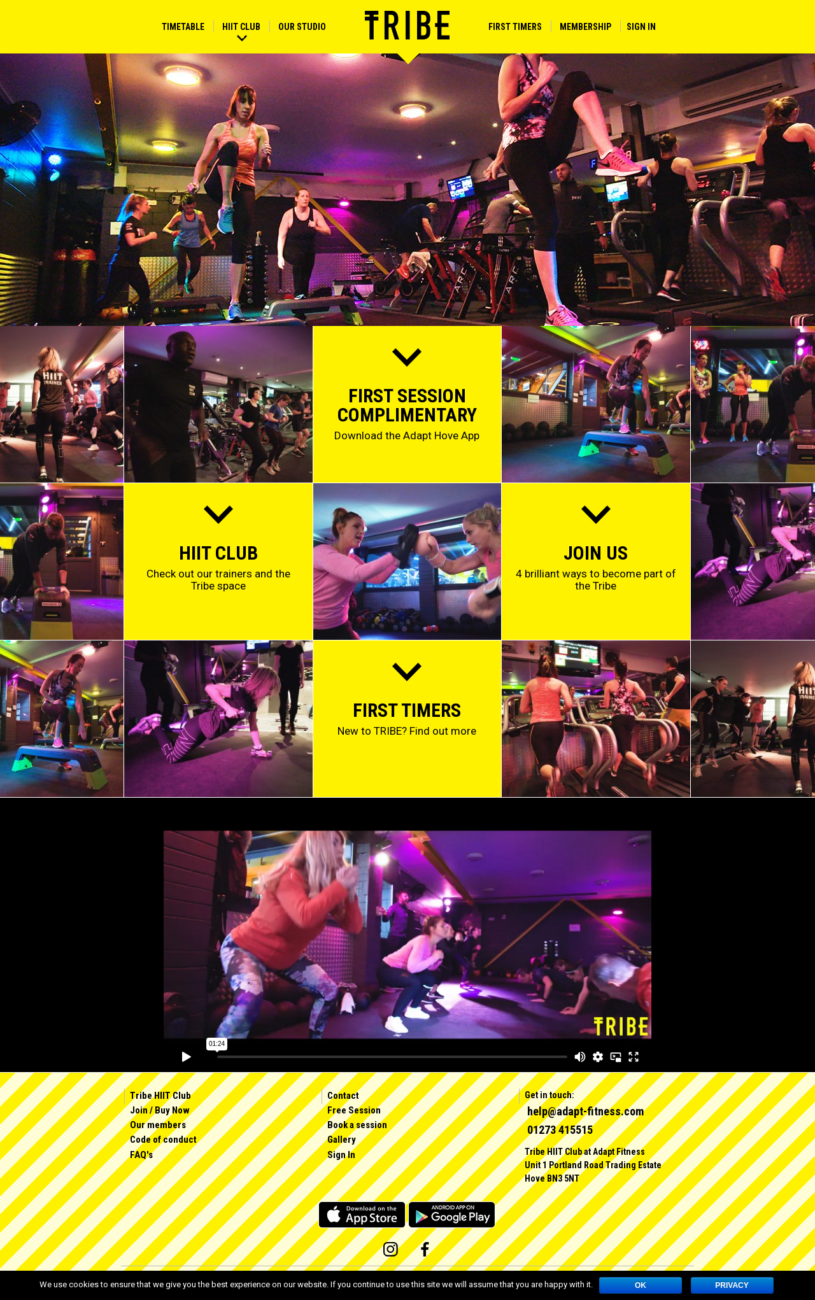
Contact (343, 1095)
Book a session (357, 1125)
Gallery (341, 1139)
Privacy (731, 1285)
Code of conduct (163, 1139)
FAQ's (141, 1155)
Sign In (641, 27)
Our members (158, 1125)
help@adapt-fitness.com (585, 1111)
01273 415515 (560, 1129)
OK (640, 1285)
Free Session (354, 1110)
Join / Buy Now (160, 1110)
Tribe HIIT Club (160, 1095)
